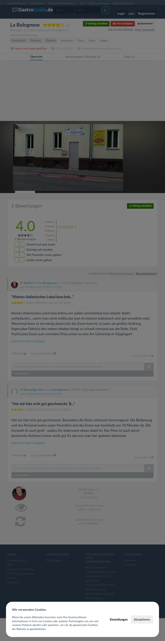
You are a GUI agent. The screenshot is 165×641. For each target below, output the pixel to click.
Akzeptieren (142, 619)
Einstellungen (119, 619)
